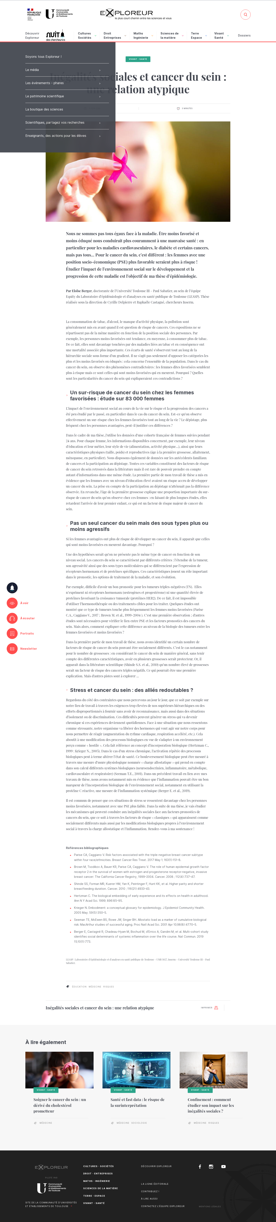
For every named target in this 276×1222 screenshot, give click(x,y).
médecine (95, 986)
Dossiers (244, 35)
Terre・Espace (94, 1195)
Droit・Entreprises (98, 1173)
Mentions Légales (210, 1206)
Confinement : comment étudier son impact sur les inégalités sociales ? (211, 1105)
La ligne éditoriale (155, 1183)
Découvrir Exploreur (156, 1166)
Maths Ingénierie (143, 35)
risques (108, 986)
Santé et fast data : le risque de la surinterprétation (138, 1102)
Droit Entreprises (115, 35)
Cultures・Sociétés (98, 1166)
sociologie (139, 1123)
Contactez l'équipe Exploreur (163, 1206)
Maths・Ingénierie (96, 1181)
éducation (79, 986)
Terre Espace (199, 35)
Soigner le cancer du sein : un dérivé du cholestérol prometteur (59, 1105)
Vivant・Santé (138, 59)
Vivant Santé (221, 35)
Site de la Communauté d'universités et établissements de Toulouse (51, 1204)
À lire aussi (149, 1198)
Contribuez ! (150, 1191)
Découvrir (32, 36)
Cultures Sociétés (87, 35)
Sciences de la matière (172, 35)
